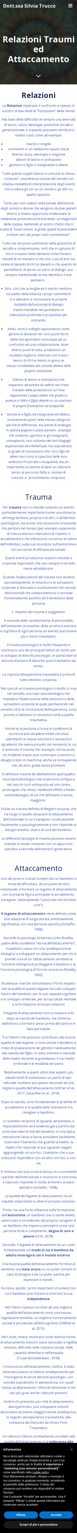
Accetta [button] (56, 1515)
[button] (71, 1449)
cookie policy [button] (40, 1472)
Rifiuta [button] (20, 1515)
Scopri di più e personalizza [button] (38, 1524)
